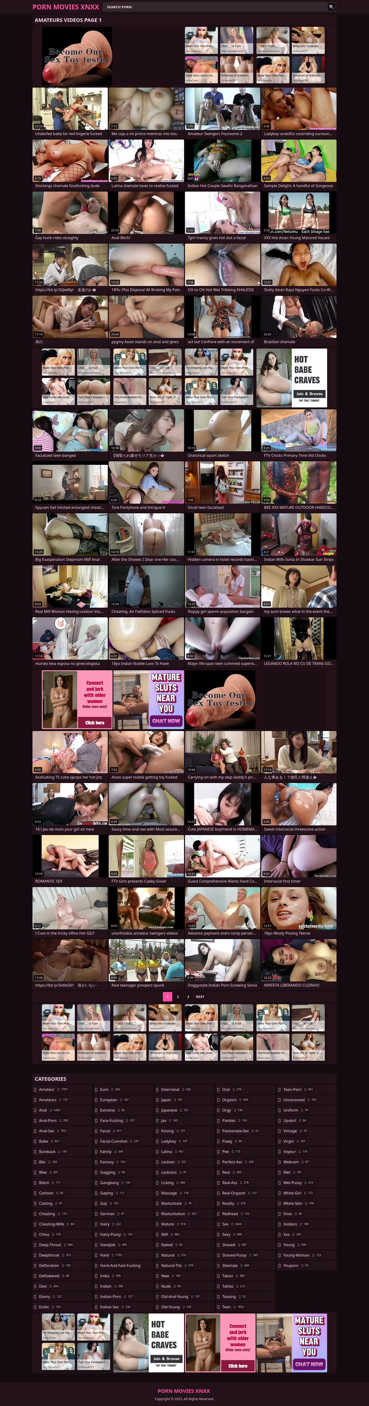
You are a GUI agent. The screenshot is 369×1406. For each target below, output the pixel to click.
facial (111, 1130)
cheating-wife (57, 1224)
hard (111, 1255)
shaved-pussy (240, 1255)
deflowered (54, 1275)
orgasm (235, 1099)
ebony (51, 1296)
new (171, 1275)
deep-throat (56, 1244)
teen (233, 1306)
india (111, 1275)
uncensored (300, 1099)
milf (170, 1234)
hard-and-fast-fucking (120, 1266)
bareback (53, 1151)
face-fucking (118, 1120)
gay (110, 1203)
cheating (53, 1213)
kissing (173, 1130)
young (295, 1244)
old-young (177, 1306)
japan (172, 1099)
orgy (233, 1110)
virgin (294, 1141)
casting (51, 1203)
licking (173, 1182)
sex (232, 1224)
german (113, 1213)
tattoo (234, 1286)
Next (200, 996)
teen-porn (298, 1089)
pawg (232, 1141)
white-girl (298, 1193)
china (50, 1234)
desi (49, 1286)
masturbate (177, 1203)
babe (50, 1141)
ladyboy (175, 1141)
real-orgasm (240, 1193)
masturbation (179, 1213)
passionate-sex (241, 1130)
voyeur (295, 1151)
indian (112, 1286)
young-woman (302, 1255)
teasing (234, 1296)
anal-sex (53, 1130)
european (115, 1099)
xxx (292, 1234)
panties (235, 1120)
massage (175, 1193)
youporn (296, 1265)
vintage (295, 1130)
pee (231, 1151)
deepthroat (55, 1255)
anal (50, 1110)
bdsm (50, 1182)
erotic (50, 1306)
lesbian (174, 1161)
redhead (236, 1213)
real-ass (236, 1182)
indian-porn (117, 1296)
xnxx (293, 1213)
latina (173, 1151)
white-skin (299, 1203)
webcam (296, 1161)
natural (174, 1255)
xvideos (296, 1224)
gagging (113, 1172)
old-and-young (181, 1296)
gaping (113, 1193)
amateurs (54, 1099)
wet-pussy (298, 1182)
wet (293, 1172)
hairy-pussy (117, 1234)
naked (172, 1244)
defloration (55, 1265)
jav (170, 1120)
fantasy (113, 1161)
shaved (235, 1244)
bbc (48, 1161)
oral (232, 1089)
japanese (175, 1110)
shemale (236, 1265)
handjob (114, 1244)
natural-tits (177, 1265)
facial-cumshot (120, 1141)
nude (171, 1286)
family (112, 1151)
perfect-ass (238, 1161)
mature (174, 1224)
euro (110, 1089)
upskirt (295, 1120)
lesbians (174, 1172)
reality (234, 1203)
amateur (54, 1089)
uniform (296, 1110)
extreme (113, 1110)
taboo (234, 1275)
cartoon (51, 1193)
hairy (111, 1224)
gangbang (116, 1182)
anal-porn (54, 1120)
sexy (232, 1234)
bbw (49, 1172)
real (232, 1172)
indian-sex (116, 1306)
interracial (176, 1089)
